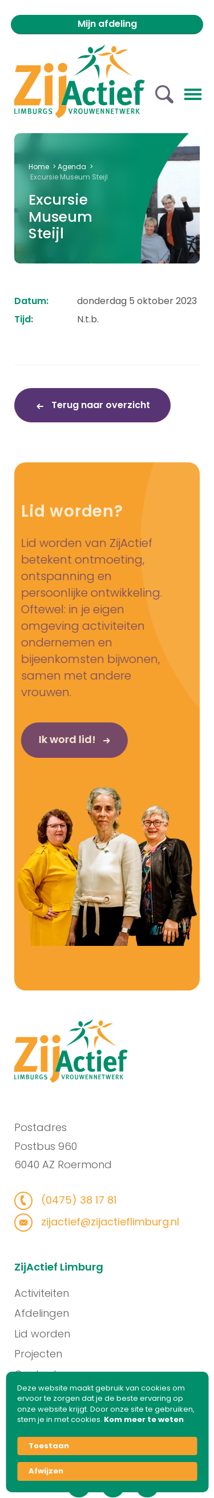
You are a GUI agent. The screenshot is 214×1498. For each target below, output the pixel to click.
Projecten (44, 1354)
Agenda (72, 166)
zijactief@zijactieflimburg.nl (103, 1222)
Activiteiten (47, 1293)
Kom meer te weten (144, 1420)
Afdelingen (47, 1313)
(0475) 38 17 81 (72, 1200)
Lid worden (48, 1334)
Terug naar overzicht (99, 405)
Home (39, 166)
